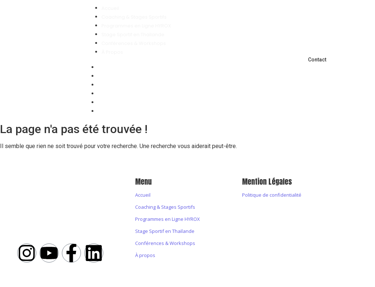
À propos (145, 255)
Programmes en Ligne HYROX (139, 85)
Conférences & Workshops (137, 102)
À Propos (115, 111)
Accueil (113, 67)
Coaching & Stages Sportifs (137, 76)
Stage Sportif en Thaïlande (136, 93)
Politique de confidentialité (271, 195)
